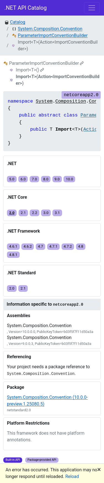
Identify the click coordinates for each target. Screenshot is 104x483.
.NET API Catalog (25, 7)
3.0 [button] (46, 213)
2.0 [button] (11, 213)
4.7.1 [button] (53, 246)
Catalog (17, 22)
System (44, 101)
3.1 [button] (57, 213)
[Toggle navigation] (92, 7)
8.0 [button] (46, 179)
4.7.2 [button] (68, 246)
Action (91, 129)
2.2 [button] (34, 213)
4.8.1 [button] (13, 255)
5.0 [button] (11, 179)
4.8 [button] (80, 246)
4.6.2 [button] (28, 246)
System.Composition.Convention (50, 28)
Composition (70, 101)
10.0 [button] (69, 179)
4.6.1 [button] (13, 246)
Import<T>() (30, 70)
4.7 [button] (40, 246)
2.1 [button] (23, 213)
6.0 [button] (23, 179)
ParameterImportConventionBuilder (53, 35)
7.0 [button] (34, 179)
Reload (72, 476)
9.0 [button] (57, 179)
